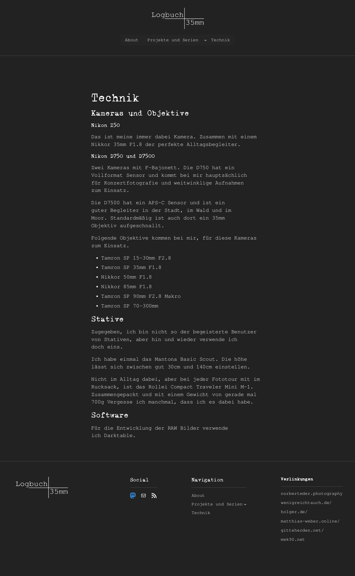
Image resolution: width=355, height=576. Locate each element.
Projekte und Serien (172, 40)
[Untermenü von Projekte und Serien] (205, 40)
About (132, 40)
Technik (220, 40)
